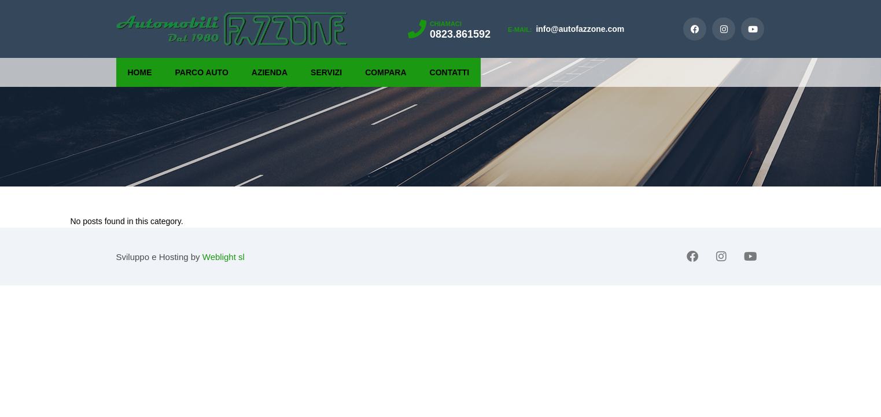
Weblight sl (223, 257)
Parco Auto (201, 72)
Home (140, 72)
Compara (385, 72)
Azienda (269, 72)
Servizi (326, 72)
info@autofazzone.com (566, 29)
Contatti (450, 72)
